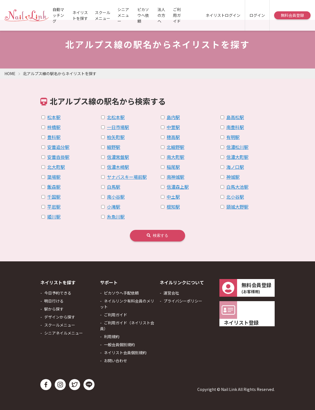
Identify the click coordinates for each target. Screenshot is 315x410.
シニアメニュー (123, 15)
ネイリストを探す (80, 15)
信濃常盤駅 (118, 157)
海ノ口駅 (235, 167)
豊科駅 (54, 137)
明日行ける (54, 301)
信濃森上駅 (178, 186)
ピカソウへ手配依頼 (121, 293)
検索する (157, 235)
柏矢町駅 (116, 137)
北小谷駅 (235, 196)
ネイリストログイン (223, 15)
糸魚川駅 (116, 216)
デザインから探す (59, 317)
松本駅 (54, 117)
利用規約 (111, 336)
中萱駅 (173, 127)
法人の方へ (161, 15)
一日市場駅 (118, 127)
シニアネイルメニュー (63, 333)
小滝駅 (113, 206)
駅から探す (54, 309)
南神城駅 (175, 177)
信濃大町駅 (237, 157)
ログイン (257, 15)
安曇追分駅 (58, 147)
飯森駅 (54, 186)
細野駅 (113, 147)
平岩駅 (54, 206)
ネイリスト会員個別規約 (125, 352)
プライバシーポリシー (183, 301)
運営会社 (171, 293)
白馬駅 (113, 186)
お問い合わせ (115, 360)
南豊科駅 (235, 127)
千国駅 (54, 196)
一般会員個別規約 (119, 344)
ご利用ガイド (177, 15)
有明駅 (233, 137)
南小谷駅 (116, 196)
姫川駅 (54, 216)
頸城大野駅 (237, 206)
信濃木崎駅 (118, 167)
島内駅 (173, 117)
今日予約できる (57, 293)
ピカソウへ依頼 (143, 15)
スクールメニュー (102, 15)
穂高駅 (173, 137)
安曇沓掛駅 (58, 157)
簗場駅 (54, 177)
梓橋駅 (54, 127)
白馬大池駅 (237, 186)
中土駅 (173, 196)
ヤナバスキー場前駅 (127, 177)
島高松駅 (235, 117)
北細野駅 (175, 147)
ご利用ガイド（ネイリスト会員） (127, 325)
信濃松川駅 (237, 147)
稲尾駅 (173, 167)
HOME (9, 73)
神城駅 (233, 177)
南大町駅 (175, 157)
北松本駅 (116, 117)
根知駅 (173, 206)
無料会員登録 (292, 15)
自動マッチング (58, 15)
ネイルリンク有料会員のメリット (127, 303)
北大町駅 (56, 167)
